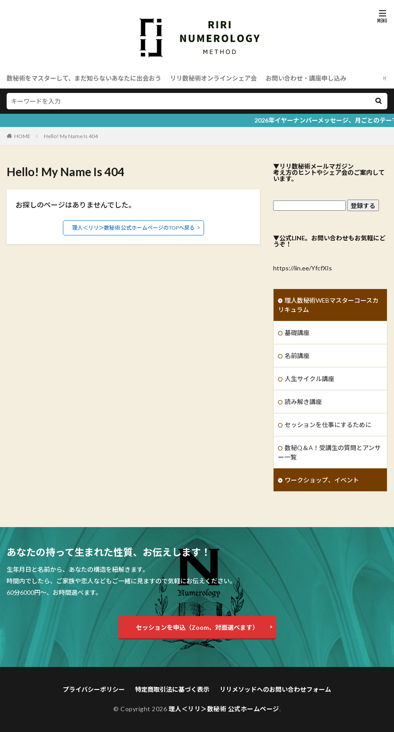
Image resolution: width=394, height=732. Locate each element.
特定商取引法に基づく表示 (172, 689)
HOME (22, 136)
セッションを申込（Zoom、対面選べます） (197, 627)
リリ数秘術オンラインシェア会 (213, 78)
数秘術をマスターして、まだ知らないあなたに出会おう (84, 78)
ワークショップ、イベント (322, 480)
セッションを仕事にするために (328, 424)
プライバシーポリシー (94, 689)
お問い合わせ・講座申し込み (306, 78)
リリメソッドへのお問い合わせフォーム (275, 689)
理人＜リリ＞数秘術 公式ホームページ (224, 709)
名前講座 (297, 355)
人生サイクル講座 (309, 378)
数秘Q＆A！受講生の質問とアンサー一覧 (329, 452)
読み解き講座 (303, 401)
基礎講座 (297, 332)
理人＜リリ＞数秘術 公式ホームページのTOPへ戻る (133, 227)
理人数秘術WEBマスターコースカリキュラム (328, 305)
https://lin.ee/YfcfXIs (302, 268)
